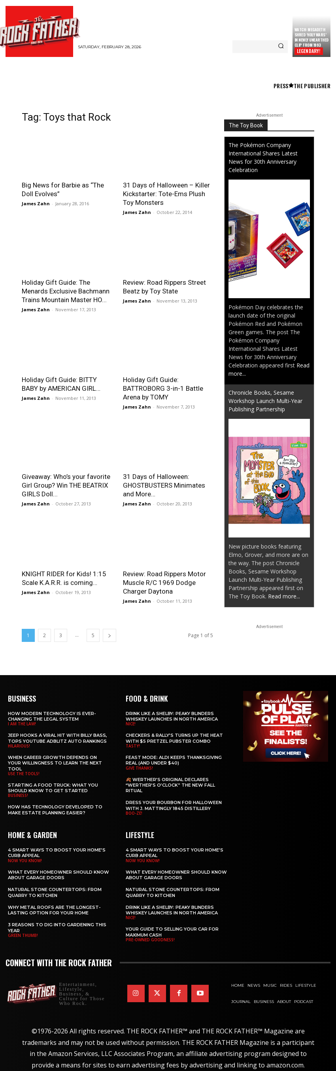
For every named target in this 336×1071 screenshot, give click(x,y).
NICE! (131, 724)
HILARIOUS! (19, 746)
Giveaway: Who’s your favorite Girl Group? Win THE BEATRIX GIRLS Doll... (66, 485)
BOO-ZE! (134, 813)
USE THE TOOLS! (24, 774)
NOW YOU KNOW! (25, 861)
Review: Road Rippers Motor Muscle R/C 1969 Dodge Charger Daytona (164, 582)
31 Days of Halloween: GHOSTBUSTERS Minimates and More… (164, 485)
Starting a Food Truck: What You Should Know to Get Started (53, 787)
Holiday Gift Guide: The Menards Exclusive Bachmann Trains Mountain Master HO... (65, 291)
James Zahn (36, 203)
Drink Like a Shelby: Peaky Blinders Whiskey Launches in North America (172, 716)
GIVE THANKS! (139, 768)
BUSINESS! (18, 795)
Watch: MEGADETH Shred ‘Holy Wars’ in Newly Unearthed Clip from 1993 (311, 37)
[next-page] (109, 635)
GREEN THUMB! (23, 935)
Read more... (284, 596)
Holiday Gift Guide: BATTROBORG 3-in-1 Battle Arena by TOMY (163, 388)
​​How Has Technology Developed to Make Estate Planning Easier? (55, 809)
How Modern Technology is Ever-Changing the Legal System (52, 716)
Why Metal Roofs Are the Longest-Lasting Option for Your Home (54, 910)
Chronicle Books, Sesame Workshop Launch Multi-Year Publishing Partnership (265, 401)
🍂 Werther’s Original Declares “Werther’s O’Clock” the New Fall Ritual (170, 785)
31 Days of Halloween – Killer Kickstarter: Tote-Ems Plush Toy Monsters (166, 193)
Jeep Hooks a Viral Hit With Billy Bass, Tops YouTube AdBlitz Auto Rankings (57, 738)
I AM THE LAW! (22, 724)
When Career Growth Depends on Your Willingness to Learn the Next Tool (55, 763)
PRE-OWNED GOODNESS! (150, 940)
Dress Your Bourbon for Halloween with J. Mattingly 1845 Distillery (174, 805)
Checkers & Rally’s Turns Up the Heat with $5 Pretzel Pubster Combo (174, 738)
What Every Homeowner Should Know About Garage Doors (58, 874)
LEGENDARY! (309, 50)
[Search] (281, 46)
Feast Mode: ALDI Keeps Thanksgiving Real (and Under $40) (174, 760)
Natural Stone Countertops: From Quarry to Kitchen (55, 892)
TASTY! (133, 746)
